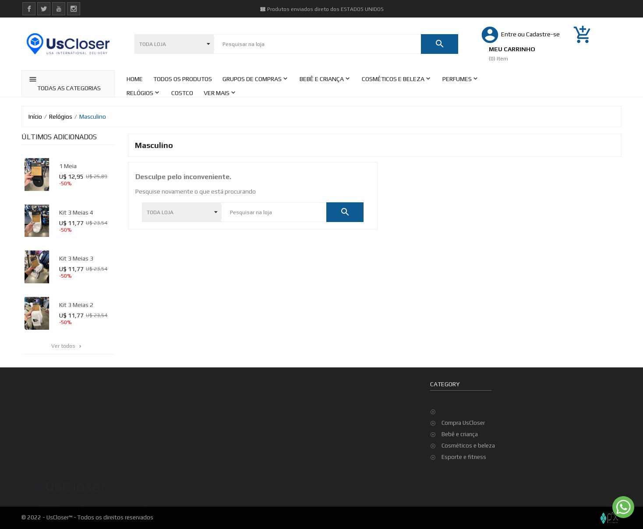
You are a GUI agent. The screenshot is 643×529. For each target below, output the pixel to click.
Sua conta (139, 444)
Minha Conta (355, 478)
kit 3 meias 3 (76, 258)
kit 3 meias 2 (76, 304)
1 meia (68, 165)
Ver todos (67, 346)
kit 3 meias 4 (76, 212)
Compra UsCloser (463, 423)
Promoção (250, 455)
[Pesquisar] (317, 44)
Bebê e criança (460, 434)
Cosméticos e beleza (468, 445)
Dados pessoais (156, 472)
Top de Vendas (256, 478)
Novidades (251, 467)
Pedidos (145, 483)
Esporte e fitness (464, 457)
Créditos (146, 495)
